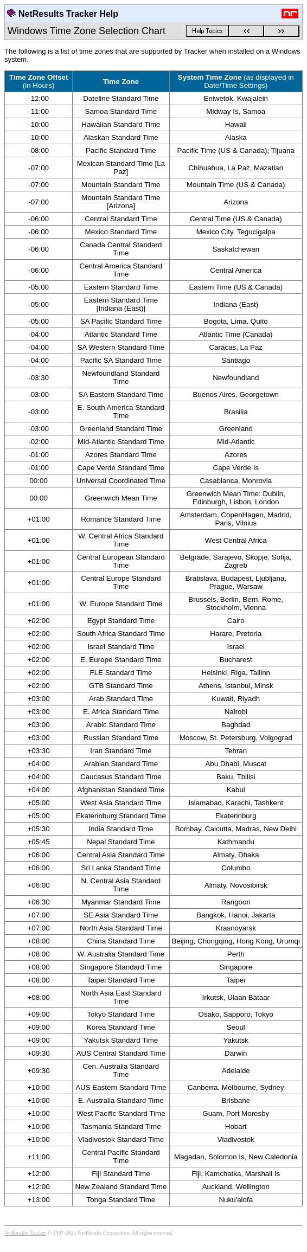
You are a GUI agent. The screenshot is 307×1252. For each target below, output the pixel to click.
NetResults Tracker (25, 1233)
